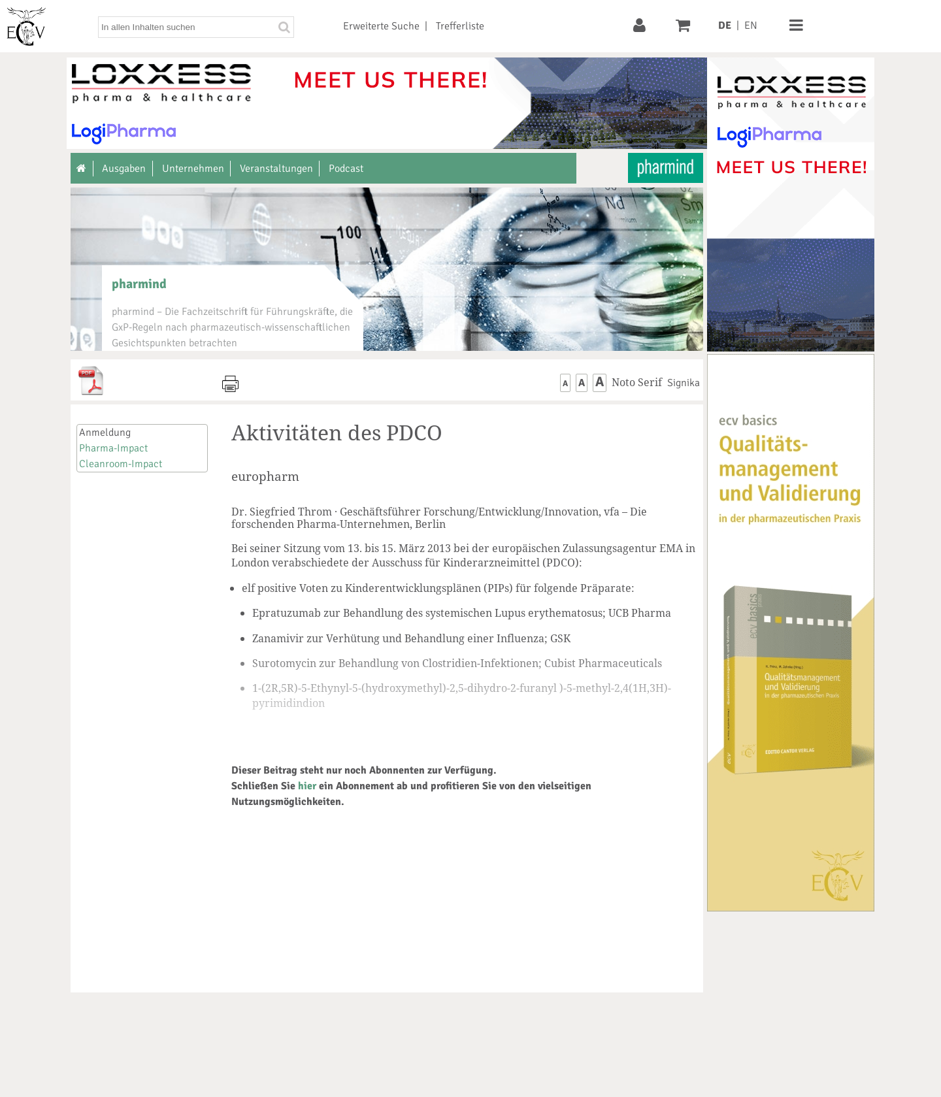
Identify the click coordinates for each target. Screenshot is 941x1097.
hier (307, 786)
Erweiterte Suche (381, 26)
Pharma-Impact (113, 448)
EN (750, 25)
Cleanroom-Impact (120, 463)
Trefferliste (460, 26)
